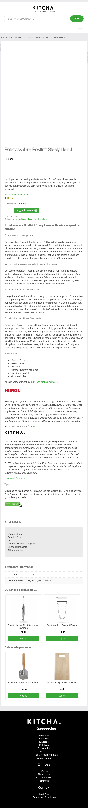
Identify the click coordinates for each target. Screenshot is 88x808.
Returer (44, 751)
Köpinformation (44, 777)
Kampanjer (44, 780)
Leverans (44, 742)
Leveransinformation (15, 478)
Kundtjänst (44, 735)
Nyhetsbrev (44, 774)
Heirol (17, 219)
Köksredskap (27, 219)
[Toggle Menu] (80, 27)
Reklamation (44, 748)
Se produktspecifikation (17, 194)
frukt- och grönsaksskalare (44, 382)
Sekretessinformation (47, 754)
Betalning (44, 745)
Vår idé (44, 771)
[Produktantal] (9, 210)
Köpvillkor (44, 738)
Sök (77, 18)
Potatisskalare (40, 219)
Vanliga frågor (44, 758)
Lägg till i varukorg (26, 210)
